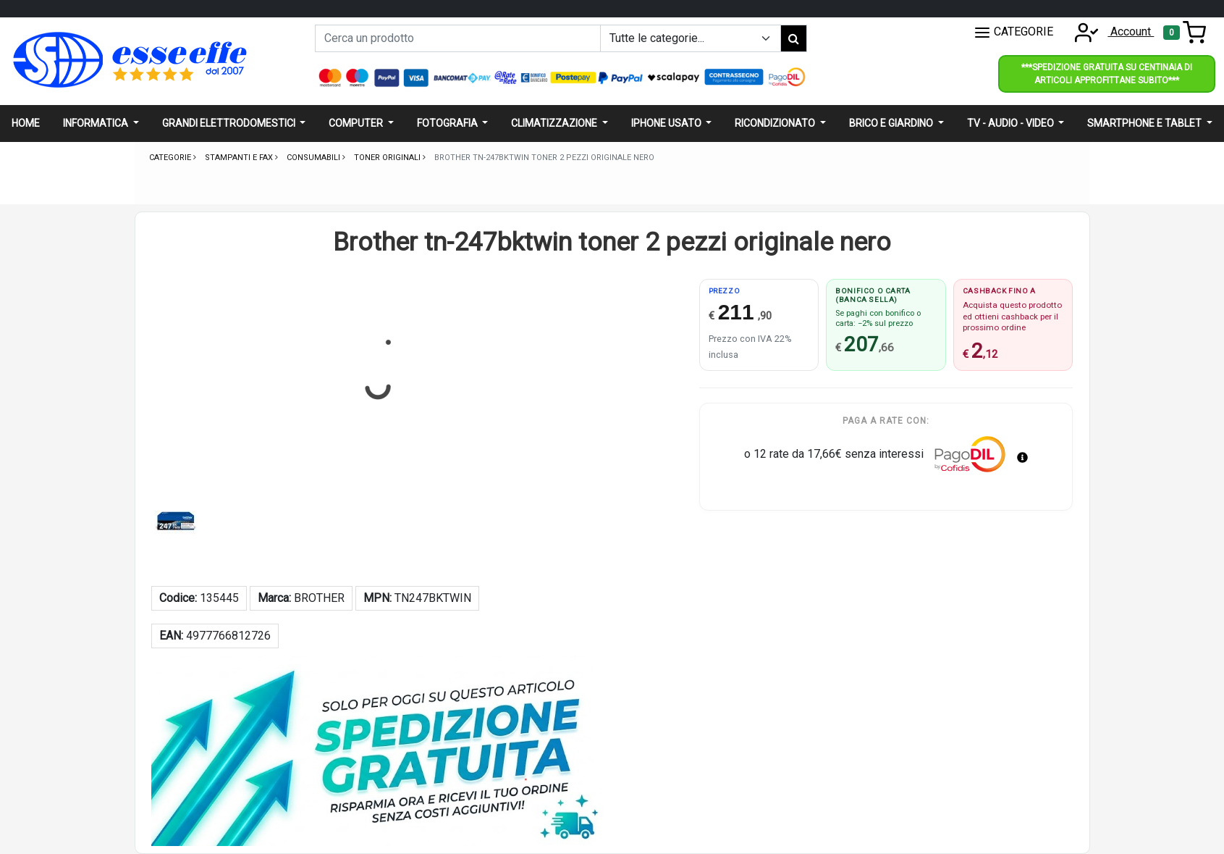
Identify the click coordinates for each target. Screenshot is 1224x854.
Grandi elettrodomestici (229, 123)
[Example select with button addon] (690, 38)
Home (26, 123)
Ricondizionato (776, 123)
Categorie (171, 157)
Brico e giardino (892, 123)
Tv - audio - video (1011, 123)
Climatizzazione (555, 123)
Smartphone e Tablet (1145, 123)
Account (1109, 31)
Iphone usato (667, 123)
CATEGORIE (1013, 32)
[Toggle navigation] (1184, 32)
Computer (357, 123)
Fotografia (448, 123)
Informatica (96, 123)
